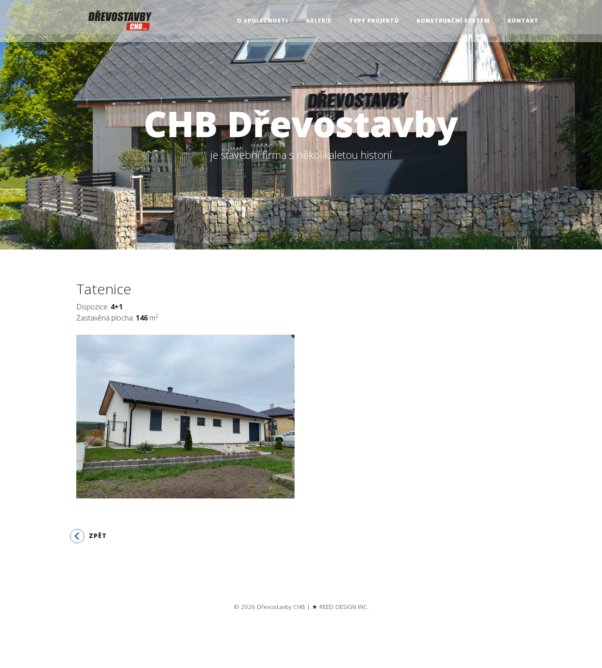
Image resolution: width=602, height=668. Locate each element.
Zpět (88, 536)
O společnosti (262, 21)
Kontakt (523, 21)
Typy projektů (374, 21)
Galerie (318, 21)
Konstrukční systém (453, 21)
